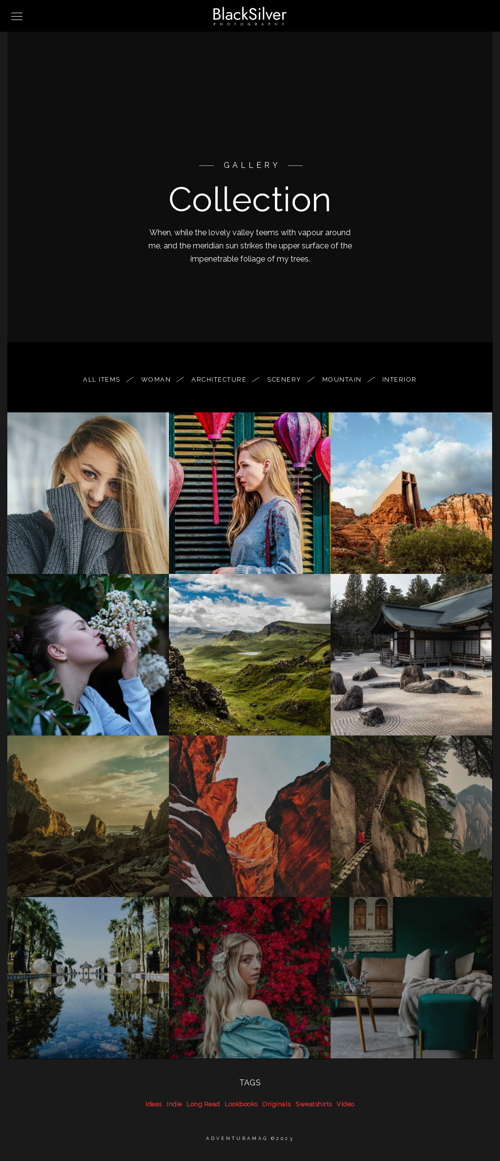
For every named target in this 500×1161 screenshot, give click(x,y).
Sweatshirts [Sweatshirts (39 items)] (313, 1104)
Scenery (289, 379)
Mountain (347, 379)
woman (161, 379)
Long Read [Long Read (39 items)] (203, 1104)
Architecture (223, 379)
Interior (399, 379)
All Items (106, 379)
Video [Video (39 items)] (345, 1104)
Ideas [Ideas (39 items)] (154, 1104)
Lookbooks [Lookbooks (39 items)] (241, 1104)
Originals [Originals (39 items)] (276, 1104)
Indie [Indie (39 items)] (174, 1104)
